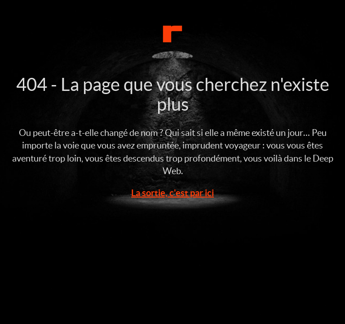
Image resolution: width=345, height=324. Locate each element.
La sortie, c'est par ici (172, 193)
